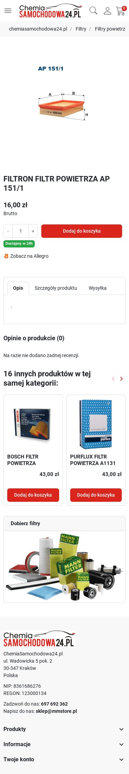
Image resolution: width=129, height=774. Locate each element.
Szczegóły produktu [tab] (56, 288)
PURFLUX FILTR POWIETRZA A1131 (93, 460)
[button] (93, 9)
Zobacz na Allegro (29, 256)
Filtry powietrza (111, 29)
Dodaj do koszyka (82, 231)
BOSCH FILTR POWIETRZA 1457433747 (23, 463)
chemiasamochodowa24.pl (38, 29)
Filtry (81, 29)
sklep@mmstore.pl (56, 711)
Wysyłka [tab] (98, 288)
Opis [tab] (18, 288)
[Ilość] (20, 230)
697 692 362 (54, 704)
